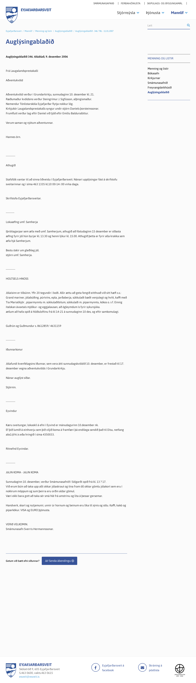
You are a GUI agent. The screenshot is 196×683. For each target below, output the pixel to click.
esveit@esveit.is (29, 676)
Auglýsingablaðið (63, 31)
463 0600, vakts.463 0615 (37, 672)
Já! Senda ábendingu (58, 560)
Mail (142, 667)
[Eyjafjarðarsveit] (11, 676)
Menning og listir (43, 31)
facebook (95, 667)
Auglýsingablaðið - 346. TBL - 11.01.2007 (94, 31)
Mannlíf (28, 31)
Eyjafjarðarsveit (14, 31)
